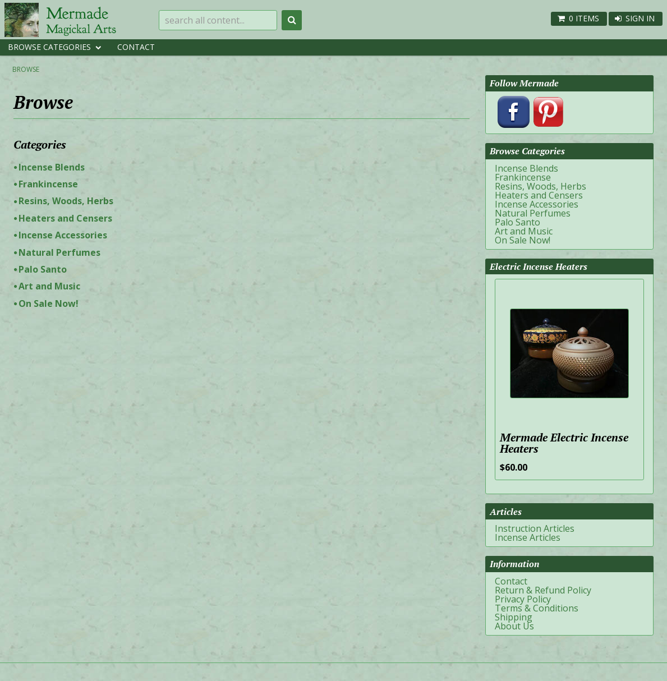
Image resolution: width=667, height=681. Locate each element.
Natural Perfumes (59, 252)
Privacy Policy (523, 599)
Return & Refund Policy (543, 590)
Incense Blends (52, 167)
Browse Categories (49, 47)
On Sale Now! (49, 303)
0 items (584, 18)
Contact (136, 47)
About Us (514, 626)
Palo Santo (43, 269)
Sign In (640, 18)
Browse (25, 69)
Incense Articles (527, 537)
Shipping (513, 617)
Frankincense (48, 184)
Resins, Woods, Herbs (66, 201)
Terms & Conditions (536, 608)
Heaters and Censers (65, 218)
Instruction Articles (534, 528)
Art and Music (49, 286)
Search (292, 20)
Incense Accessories (63, 235)
